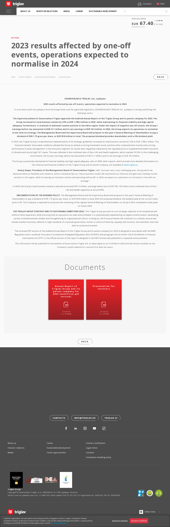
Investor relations (47, 11)
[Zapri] (166, 520)
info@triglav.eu (85, 418)
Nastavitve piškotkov (120, 521)
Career (79, 11)
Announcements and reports (45, 77)
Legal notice (91, 448)
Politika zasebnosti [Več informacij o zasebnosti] (59, 523)
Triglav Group (14, 489)
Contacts (59, 418)
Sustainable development (103, 11)
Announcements (65, 77)
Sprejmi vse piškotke (139, 521)
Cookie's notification (95, 443)
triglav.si (110, 418)
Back (160, 77)
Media (67, 11)
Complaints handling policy (98, 457)
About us (25, 11)
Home (13, 77)
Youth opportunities (56, 452)
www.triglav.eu (131, 165)
